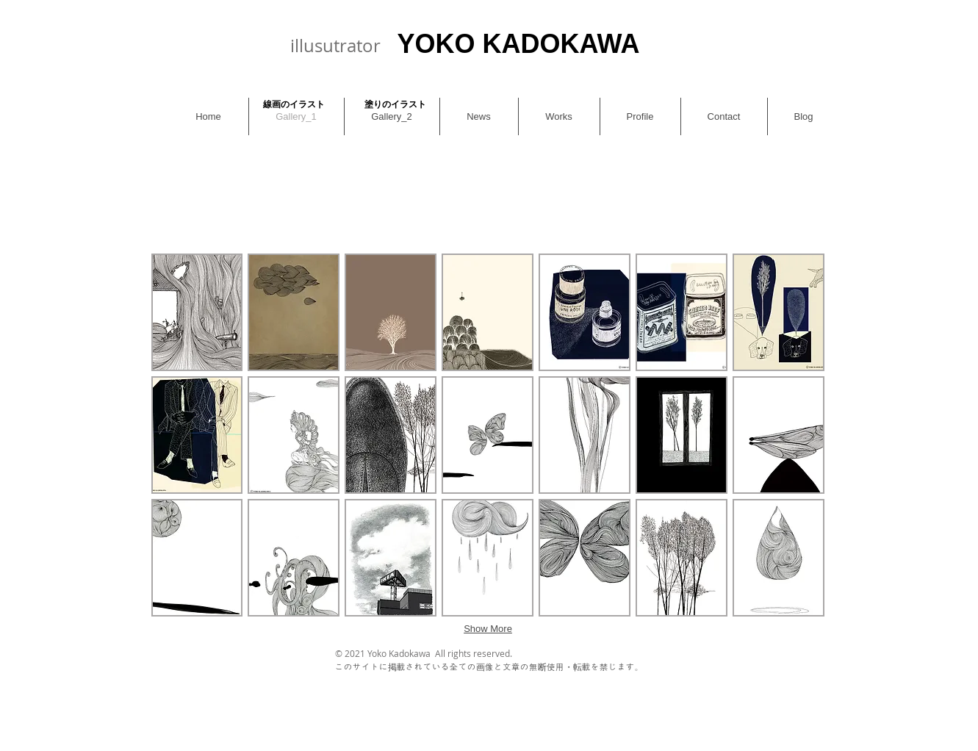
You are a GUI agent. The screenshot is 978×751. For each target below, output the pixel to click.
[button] (197, 312)
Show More (488, 628)
